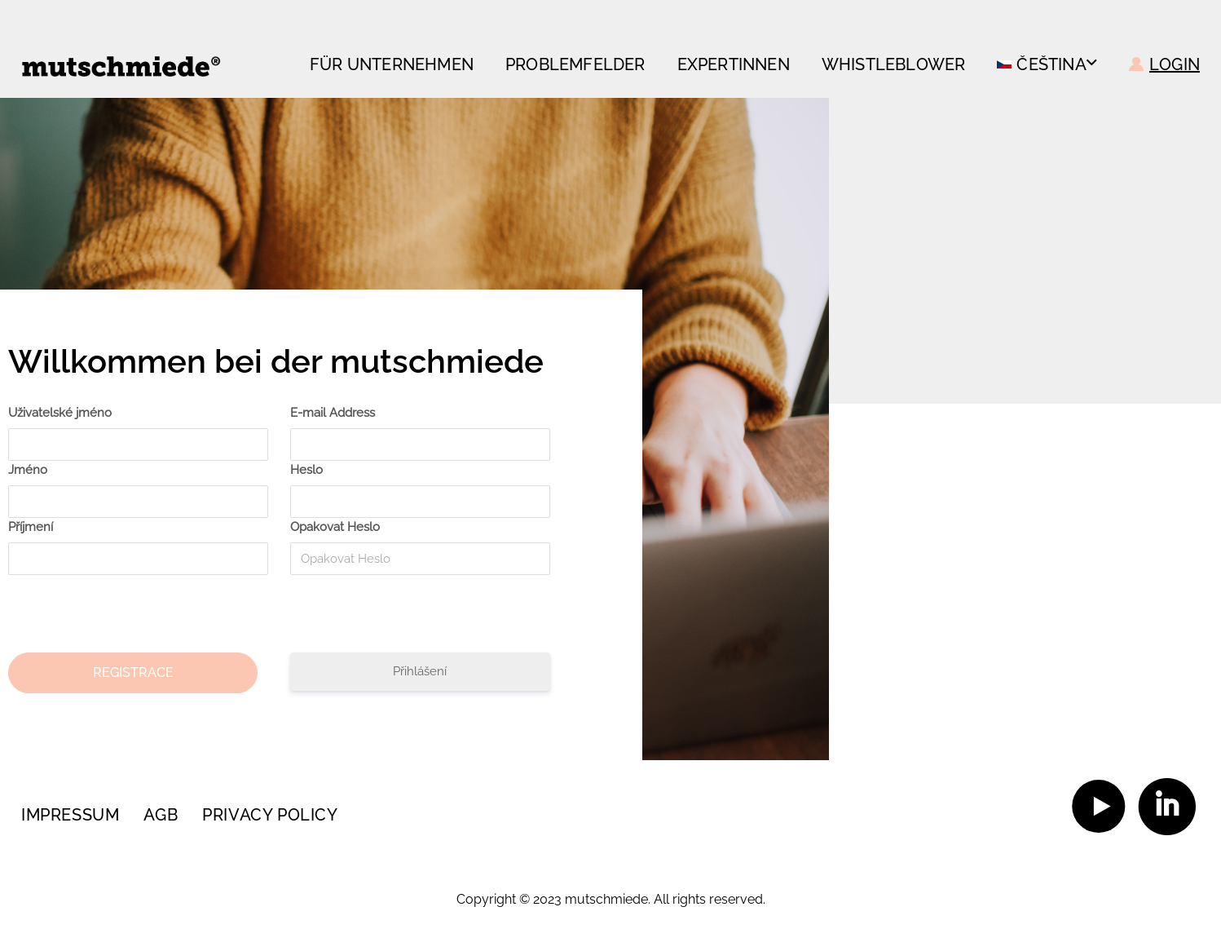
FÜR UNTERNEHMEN (392, 64)
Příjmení (30, 527)
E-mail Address (332, 412)
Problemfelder (575, 64)
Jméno (27, 469)
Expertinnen (733, 64)
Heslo (306, 469)
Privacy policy (269, 815)
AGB (160, 815)
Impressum (70, 815)
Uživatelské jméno (60, 412)
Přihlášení (420, 671)
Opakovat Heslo (335, 527)
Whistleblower (894, 64)
